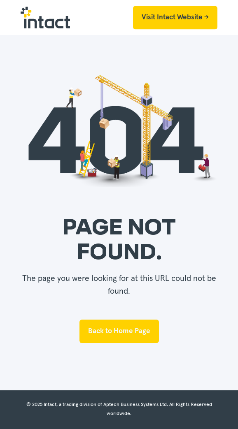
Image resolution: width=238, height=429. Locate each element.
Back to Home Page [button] (119, 331)
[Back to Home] (45, 18)
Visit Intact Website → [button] (175, 17)
